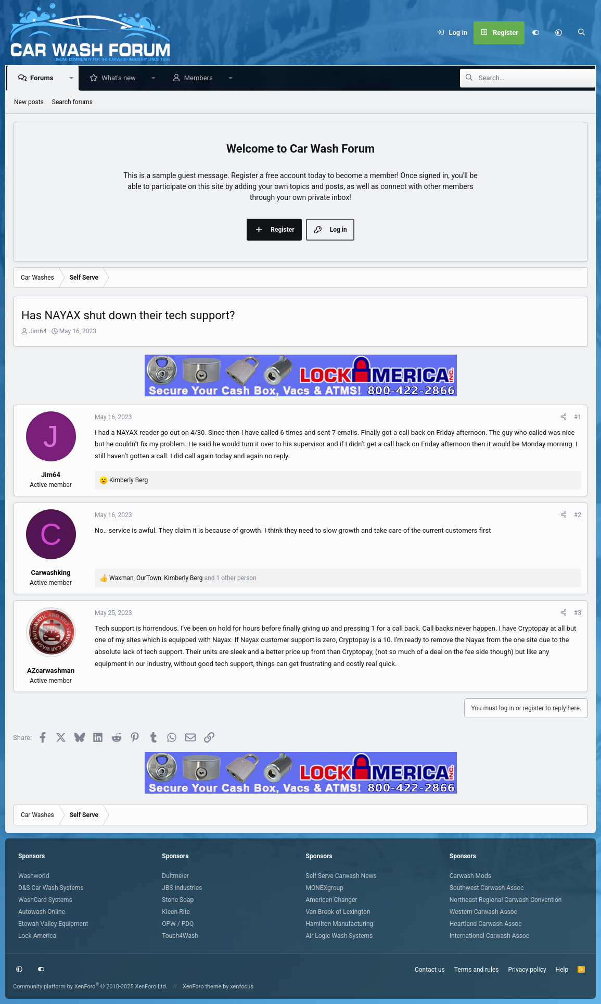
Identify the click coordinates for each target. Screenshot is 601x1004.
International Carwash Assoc (489, 935)
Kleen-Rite (176, 911)
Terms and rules (476, 969)
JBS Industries (182, 888)
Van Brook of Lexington (338, 911)
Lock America (37, 935)
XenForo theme (202, 986)
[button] (558, 32)
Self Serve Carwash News (341, 876)
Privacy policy (527, 969)
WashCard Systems (45, 899)
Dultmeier (175, 876)
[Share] (563, 417)
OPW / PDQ (178, 923)
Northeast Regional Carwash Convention (506, 899)
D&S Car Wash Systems (51, 888)
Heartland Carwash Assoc (486, 923)
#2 (577, 515)
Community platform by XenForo (90, 986)
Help (562, 969)
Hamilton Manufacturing (340, 923)
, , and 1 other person (183, 578)
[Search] (581, 32)
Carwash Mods (470, 876)
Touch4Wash (180, 935)
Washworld (33, 876)
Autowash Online (41, 911)
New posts (29, 102)
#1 (577, 417)
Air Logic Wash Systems (339, 935)
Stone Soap (178, 899)
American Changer (331, 899)
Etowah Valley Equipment (53, 923)
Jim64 (38, 331)
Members (200, 78)
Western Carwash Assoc (483, 911)
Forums (43, 78)
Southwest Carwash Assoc (487, 888)
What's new (121, 78)
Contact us (430, 969)
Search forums (72, 102)
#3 (577, 613)
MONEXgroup (324, 888)
